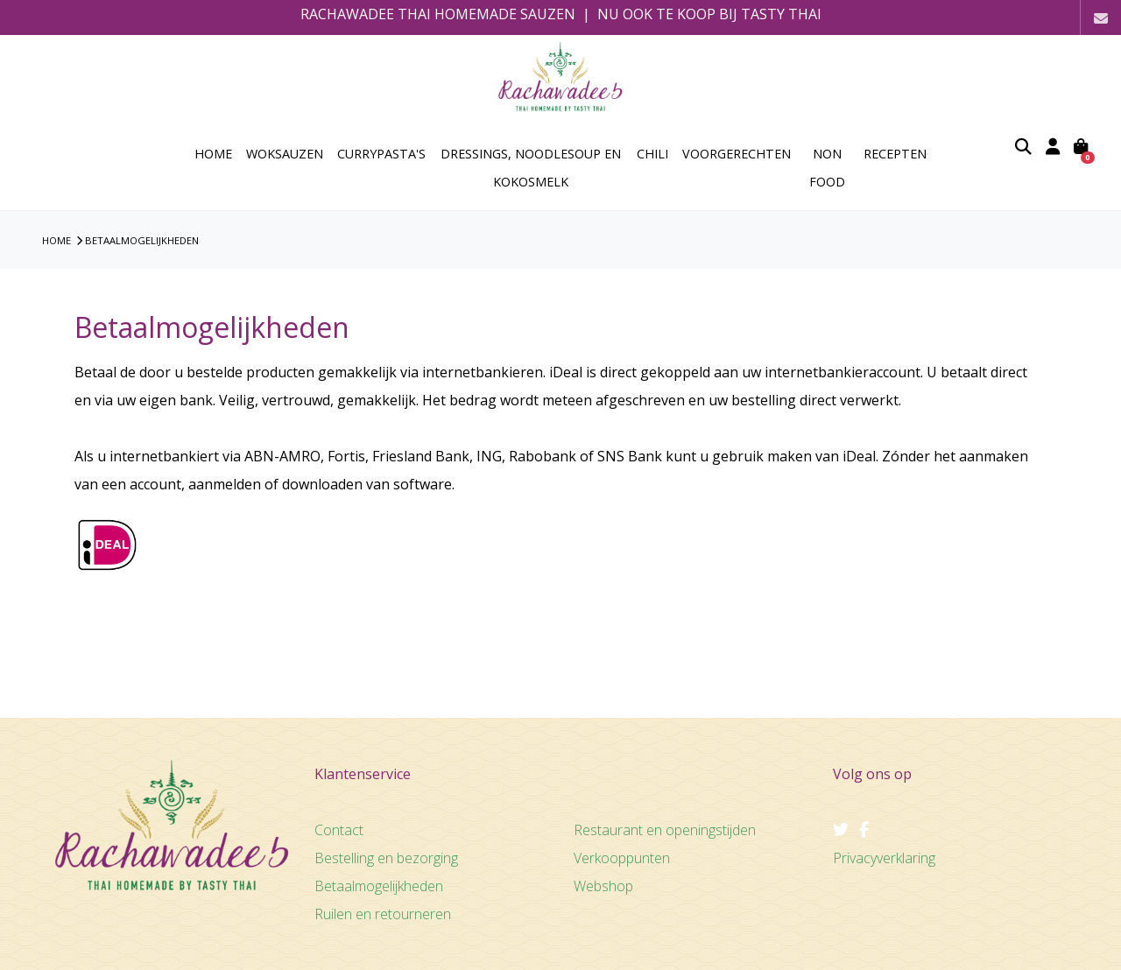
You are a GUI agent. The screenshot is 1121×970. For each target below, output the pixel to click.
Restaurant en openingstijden (665, 830)
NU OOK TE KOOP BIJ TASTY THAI (709, 14)
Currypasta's (381, 153)
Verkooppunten (622, 858)
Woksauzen (284, 153)
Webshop (603, 886)
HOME (56, 240)
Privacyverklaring (884, 858)
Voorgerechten (736, 153)
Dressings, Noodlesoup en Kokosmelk (531, 167)
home (213, 153)
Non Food (827, 167)
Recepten (895, 153)
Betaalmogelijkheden (142, 240)
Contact (338, 830)
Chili (652, 153)
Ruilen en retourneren (382, 914)
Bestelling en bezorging (386, 858)
